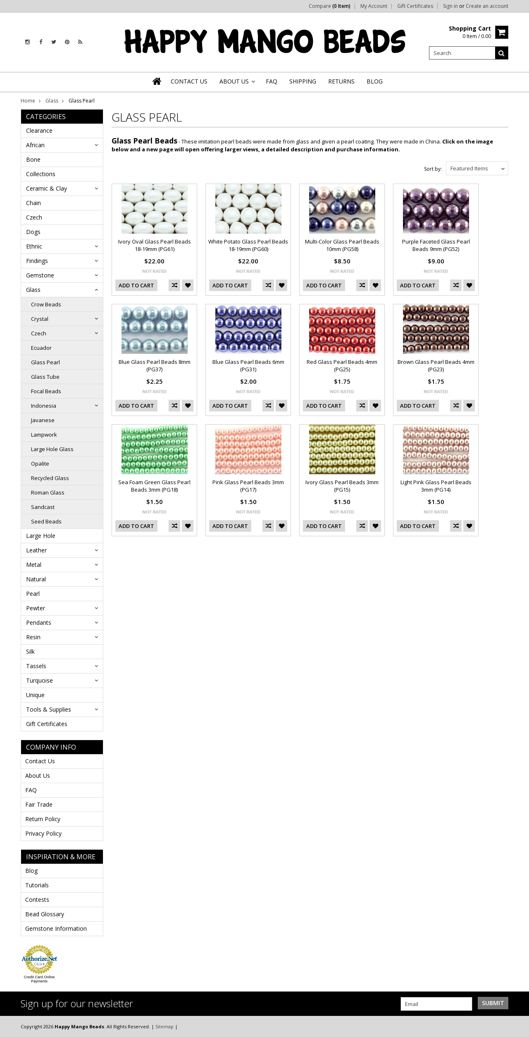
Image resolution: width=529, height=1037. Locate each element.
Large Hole (40, 536)
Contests (37, 899)
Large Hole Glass (52, 449)
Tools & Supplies (48, 709)
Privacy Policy (43, 833)
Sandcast (43, 507)
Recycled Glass (50, 478)
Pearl (33, 593)
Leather (36, 550)
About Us (37, 775)
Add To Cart (136, 285)
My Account (373, 6)
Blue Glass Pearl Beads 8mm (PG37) (155, 365)
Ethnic (34, 246)
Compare (329, 6)
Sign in (450, 6)
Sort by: (433, 168)
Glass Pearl (45, 362)
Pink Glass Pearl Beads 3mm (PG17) (248, 485)
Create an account (487, 6)
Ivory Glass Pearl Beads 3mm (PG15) (342, 485)
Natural (36, 579)
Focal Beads (46, 391)
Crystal (39, 319)
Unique (35, 695)
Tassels (36, 666)
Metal (33, 565)
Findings (37, 261)
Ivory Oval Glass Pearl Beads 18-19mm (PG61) (154, 245)
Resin (33, 637)
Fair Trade (38, 804)
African (35, 145)
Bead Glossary (44, 914)
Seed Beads (46, 521)
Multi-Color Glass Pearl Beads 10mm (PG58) (342, 245)
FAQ (31, 790)
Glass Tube (45, 376)
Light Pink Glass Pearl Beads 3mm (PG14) (436, 485)
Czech (34, 217)
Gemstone (40, 275)
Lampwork (44, 434)
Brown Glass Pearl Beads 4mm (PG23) (436, 365)
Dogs (33, 232)
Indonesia (43, 405)
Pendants (38, 622)
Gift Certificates (415, 6)
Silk (30, 651)
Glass (51, 100)
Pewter (35, 608)
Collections (40, 174)
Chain (33, 203)
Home (28, 100)
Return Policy (42, 819)
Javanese (43, 420)
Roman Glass (47, 492)
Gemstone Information (56, 928)
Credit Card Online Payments (39, 979)
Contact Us (40, 761)
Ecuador (41, 347)
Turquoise (39, 680)
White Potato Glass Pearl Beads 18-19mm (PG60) (248, 245)
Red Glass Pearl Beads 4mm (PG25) (342, 365)
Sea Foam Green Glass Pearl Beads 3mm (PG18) (154, 485)
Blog (31, 871)
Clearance (39, 130)
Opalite (40, 463)
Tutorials (37, 885)
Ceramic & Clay (46, 188)
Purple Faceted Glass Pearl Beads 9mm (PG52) (436, 245)
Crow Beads (46, 304)
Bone (33, 159)
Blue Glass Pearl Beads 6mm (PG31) (248, 365)
